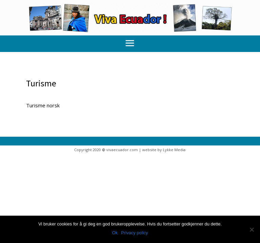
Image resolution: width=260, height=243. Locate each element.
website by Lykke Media (164, 149)
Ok (115, 232)
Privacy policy (134, 232)
